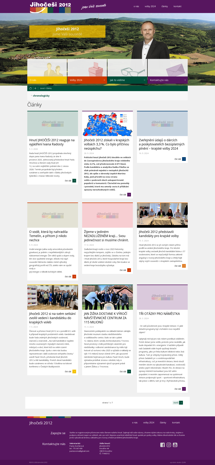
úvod (42, 88)
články (165, 6)
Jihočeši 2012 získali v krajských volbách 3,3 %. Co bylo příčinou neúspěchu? (106, 144)
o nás (136, 6)
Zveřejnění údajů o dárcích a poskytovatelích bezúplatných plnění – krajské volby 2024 (162, 144)
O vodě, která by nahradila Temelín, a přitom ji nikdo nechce (48, 236)
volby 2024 (150, 6)
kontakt (177, 6)
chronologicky (41, 95)
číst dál (68, 180)
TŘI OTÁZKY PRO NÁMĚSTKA (159, 314)
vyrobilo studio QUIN (178, 462)
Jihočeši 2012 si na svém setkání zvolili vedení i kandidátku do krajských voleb (52, 318)
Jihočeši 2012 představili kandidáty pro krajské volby (159, 234)
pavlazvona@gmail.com (79, 451)
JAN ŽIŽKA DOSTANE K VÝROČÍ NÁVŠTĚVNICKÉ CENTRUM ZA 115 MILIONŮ (105, 318)
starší (175, 402)
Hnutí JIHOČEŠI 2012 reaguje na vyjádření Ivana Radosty (52, 142)
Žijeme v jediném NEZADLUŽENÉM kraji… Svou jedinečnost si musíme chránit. (106, 236)
